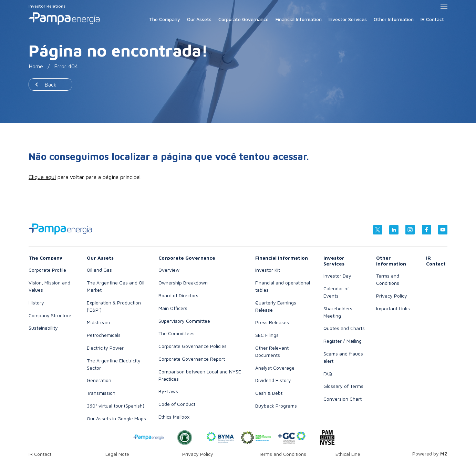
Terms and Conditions (282, 454)
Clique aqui (42, 177)
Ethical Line (347, 454)
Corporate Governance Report (191, 359)
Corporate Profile (47, 270)
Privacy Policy (391, 296)
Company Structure (50, 315)
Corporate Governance (243, 19)
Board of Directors (178, 295)
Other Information (394, 19)
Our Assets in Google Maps (116, 418)
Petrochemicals (104, 335)
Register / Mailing (342, 341)
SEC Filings (267, 335)
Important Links (393, 308)
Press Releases (272, 322)
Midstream (98, 322)
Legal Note (117, 454)
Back (50, 84)
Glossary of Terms (343, 386)
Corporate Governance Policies (192, 346)
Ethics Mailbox (173, 417)
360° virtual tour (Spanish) (115, 406)
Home (36, 66)
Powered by (429, 454)
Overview (168, 270)
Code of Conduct (176, 404)
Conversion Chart (342, 399)
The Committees (176, 333)
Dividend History (273, 380)
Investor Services (348, 19)
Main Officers (172, 308)
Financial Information (299, 19)
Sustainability (43, 328)
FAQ (327, 374)
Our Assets (199, 19)
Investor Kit (267, 270)
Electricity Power (105, 348)
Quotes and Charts (344, 328)
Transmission (101, 393)
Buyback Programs (276, 406)
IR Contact (432, 19)
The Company (164, 19)
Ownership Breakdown (183, 282)
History (36, 302)
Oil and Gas (99, 270)
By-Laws (168, 391)
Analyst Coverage (274, 368)
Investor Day (337, 276)
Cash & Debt (268, 393)
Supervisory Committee (184, 321)
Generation (99, 380)
